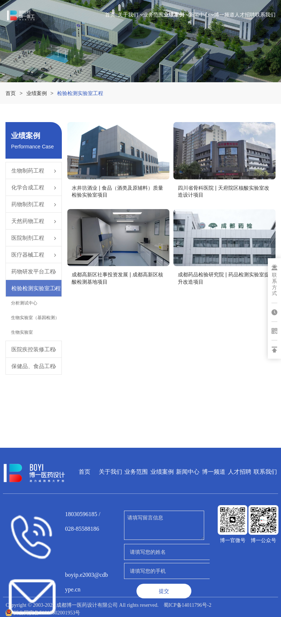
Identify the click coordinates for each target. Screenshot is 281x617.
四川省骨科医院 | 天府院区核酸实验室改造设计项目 (223, 191)
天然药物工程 (27, 221)
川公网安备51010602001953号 (42, 613)
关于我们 (130, 15)
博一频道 (224, 15)
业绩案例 (176, 15)
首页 (110, 15)
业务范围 (153, 15)
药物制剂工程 (27, 204)
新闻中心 (201, 15)
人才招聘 (245, 15)
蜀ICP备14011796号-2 (187, 605)
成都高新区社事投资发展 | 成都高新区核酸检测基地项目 (117, 278)
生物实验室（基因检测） (35, 317)
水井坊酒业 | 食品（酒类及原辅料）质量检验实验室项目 (117, 191)
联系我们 (265, 15)
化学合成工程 (27, 187)
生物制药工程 (27, 170)
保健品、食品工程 (33, 366)
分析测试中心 (24, 303)
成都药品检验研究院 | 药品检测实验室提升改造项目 (223, 278)
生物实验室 (22, 332)
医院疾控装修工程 (33, 349)
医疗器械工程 (27, 254)
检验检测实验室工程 (36, 288)
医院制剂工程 (27, 238)
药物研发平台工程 (33, 271)
